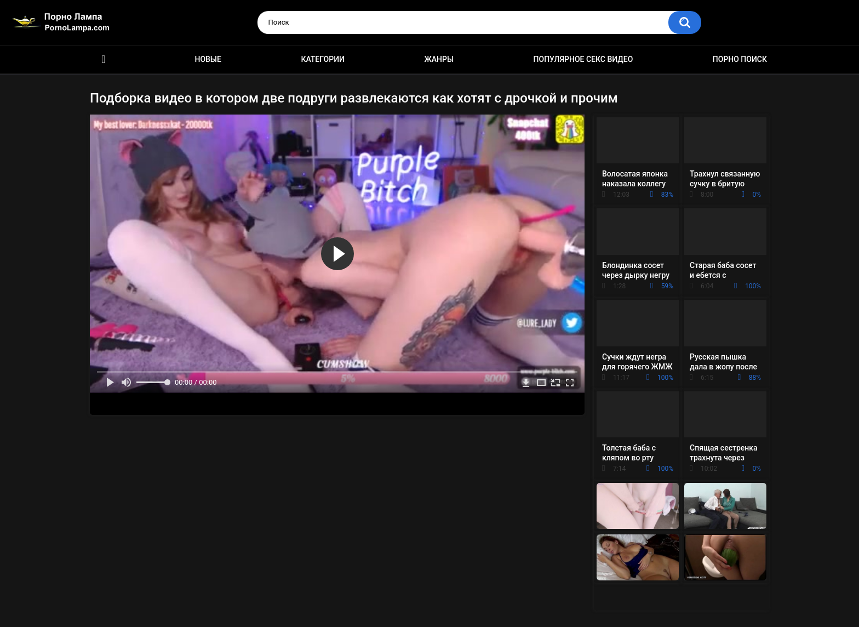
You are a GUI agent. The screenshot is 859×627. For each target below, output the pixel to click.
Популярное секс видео (583, 59)
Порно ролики (103, 59)
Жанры (439, 59)
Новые (207, 59)
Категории (323, 59)
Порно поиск (740, 59)
